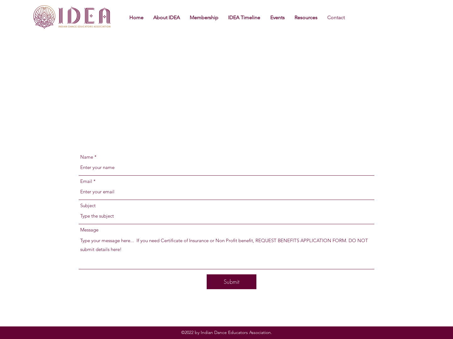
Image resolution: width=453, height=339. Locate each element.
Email (86, 181)
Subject (88, 205)
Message (89, 229)
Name (86, 157)
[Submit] (231, 281)
